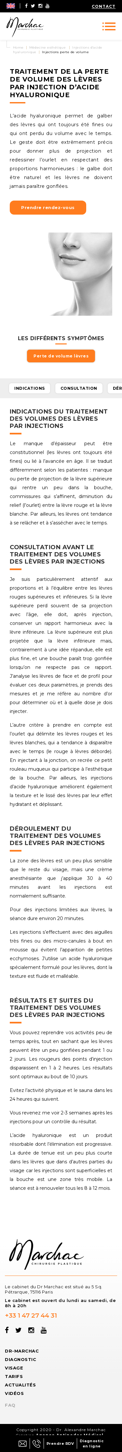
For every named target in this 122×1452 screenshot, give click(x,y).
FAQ (10, 1405)
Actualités (20, 1384)
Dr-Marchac (22, 1351)
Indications (29, 388)
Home (18, 47)
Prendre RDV (60, 1443)
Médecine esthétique (47, 47)
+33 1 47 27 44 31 (31, 1315)
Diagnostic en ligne (91, 1443)
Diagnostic (20, 1359)
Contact (103, 6)
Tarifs (14, 1376)
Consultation (79, 388)
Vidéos (14, 1393)
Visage (14, 1367)
